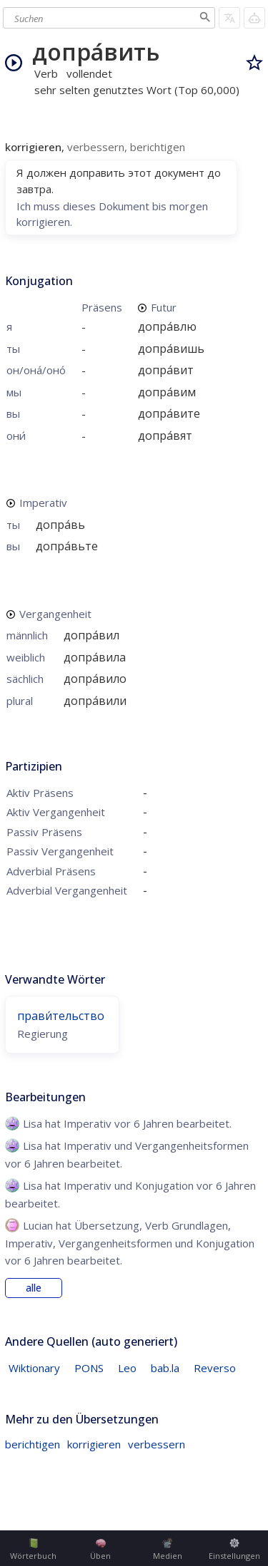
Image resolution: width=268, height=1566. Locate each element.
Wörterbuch (33, 1549)
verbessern (156, 1444)
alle (33, 1288)
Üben (100, 1549)
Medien (167, 1549)
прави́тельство (60, 1016)
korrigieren (94, 1444)
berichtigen (32, 1444)
